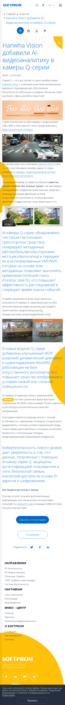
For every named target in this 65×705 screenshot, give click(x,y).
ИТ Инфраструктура (15, 572)
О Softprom (14, 626)
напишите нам (25, 504)
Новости (24, 14)
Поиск (37, 5)
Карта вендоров (13, 635)
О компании (32, 534)
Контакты (9, 639)
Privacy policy (8, 695)
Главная (10, 14)
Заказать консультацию (32, 519)
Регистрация (11, 598)
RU (49, 5)
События (9, 613)
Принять (32, 700)
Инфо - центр (15, 608)
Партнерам (13, 589)
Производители (12, 602)
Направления (15, 563)
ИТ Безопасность (13, 568)
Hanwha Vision (10, 84)
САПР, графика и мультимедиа (20, 580)
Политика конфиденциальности (20, 621)
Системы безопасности (17, 584)
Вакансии (9, 617)
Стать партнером (14, 594)
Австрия (44, 5)
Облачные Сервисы (15, 576)
